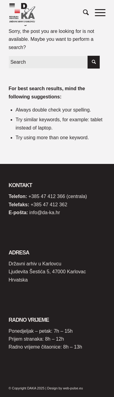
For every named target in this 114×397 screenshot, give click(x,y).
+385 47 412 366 (47, 196)
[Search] (83, 12)
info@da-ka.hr (44, 212)
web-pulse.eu (73, 388)
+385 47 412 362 (49, 204)
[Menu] (97, 12)
